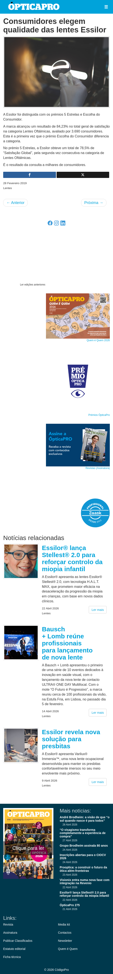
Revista (8, 924)
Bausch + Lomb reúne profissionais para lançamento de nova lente (67, 643)
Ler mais (98, 609)
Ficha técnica (12, 957)
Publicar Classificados (17, 940)
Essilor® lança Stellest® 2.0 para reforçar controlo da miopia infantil (72, 558)
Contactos (65, 932)
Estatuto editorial (14, 949)
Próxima (93, 203)
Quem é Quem (68, 949)
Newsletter (65, 940)
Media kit (64, 924)
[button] (106, 7)
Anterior (15, 203)
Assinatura (10, 932)
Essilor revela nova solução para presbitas (71, 739)
